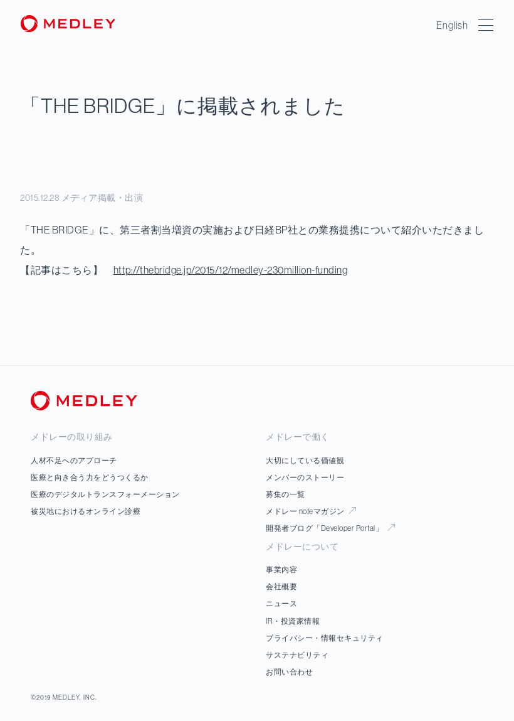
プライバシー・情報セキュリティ (325, 638)
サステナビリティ (297, 655)
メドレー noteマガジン (311, 511)
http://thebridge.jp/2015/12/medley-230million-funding (230, 270)
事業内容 (281, 569)
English (452, 25)
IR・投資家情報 (293, 621)
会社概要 (281, 586)
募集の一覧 (285, 494)
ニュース (281, 603)
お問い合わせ (289, 671)
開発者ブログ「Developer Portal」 (330, 528)
